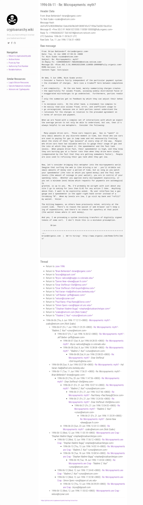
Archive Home (14, 59)
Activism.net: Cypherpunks (19, 89)
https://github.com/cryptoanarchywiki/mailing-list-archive (59, 500)
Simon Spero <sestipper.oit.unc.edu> (73, 305)
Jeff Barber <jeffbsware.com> (70, 295)
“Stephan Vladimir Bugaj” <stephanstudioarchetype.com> (83, 308)
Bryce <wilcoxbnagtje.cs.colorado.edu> (74, 278)
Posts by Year (14, 63)
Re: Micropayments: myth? (106, 327)
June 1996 (60, 266)
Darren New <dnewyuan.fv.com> (71, 281)
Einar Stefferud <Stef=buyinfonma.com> (75, 288)
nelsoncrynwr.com (65, 298)
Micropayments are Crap (107, 432)
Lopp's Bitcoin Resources (19, 82)
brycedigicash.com (65, 274)
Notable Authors (15, 69)
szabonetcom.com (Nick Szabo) (71, 312)
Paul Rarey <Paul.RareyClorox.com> (73, 302)
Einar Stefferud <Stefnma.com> (71, 284)
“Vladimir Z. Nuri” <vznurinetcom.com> (74, 315)
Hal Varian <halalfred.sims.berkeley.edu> (75, 291)
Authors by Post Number (18, 66)
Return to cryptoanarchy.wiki (20, 56)
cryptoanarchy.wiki (20, 30)
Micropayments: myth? (99, 320)
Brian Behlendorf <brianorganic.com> (73, 271)
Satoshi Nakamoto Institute (20, 86)
